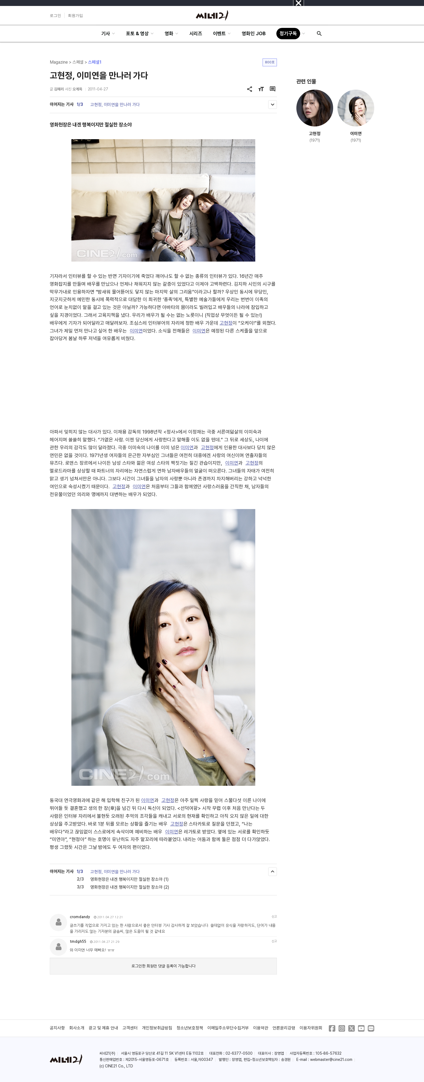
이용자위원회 (311, 1028)
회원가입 (75, 15)
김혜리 (59, 89)
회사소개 (76, 1028)
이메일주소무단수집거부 (228, 1028)
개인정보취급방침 (157, 1028)
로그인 (55, 15)
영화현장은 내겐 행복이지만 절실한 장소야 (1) (129, 879)
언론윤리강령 (284, 1028)
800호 (269, 62)
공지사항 (57, 1028)
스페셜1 (94, 62)
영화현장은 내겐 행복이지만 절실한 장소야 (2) (129, 887)
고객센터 (130, 1028)
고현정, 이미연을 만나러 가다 (115, 104)
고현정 (226, 323)
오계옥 (77, 89)
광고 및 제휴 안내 (103, 1028)
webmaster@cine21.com (331, 1059)
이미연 (136, 331)
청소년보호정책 (190, 1028)
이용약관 (260, 1028)
